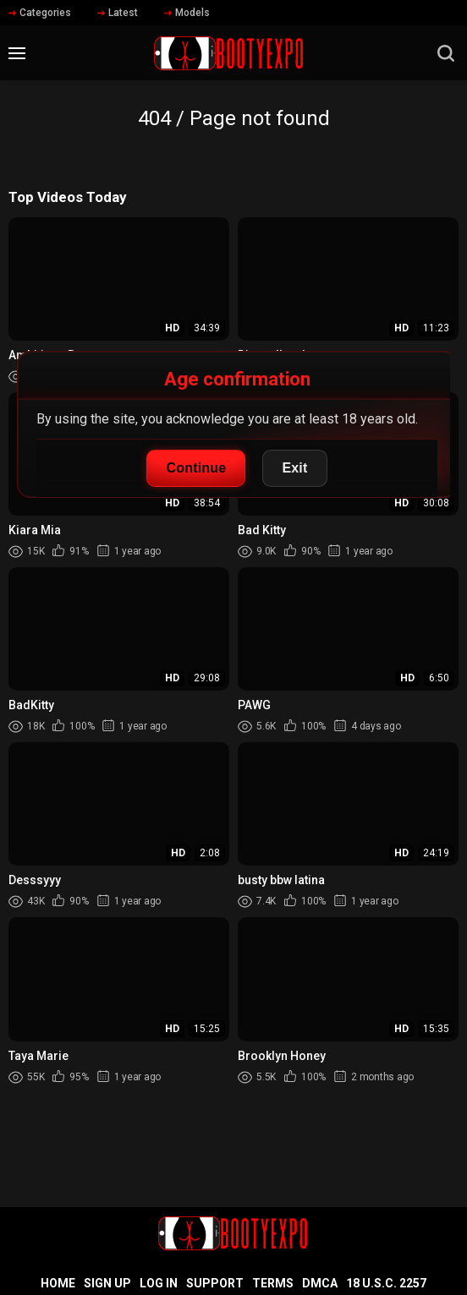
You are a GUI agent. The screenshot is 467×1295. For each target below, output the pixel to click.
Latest (117, 13)
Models (187, 13)
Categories (39, 13)
